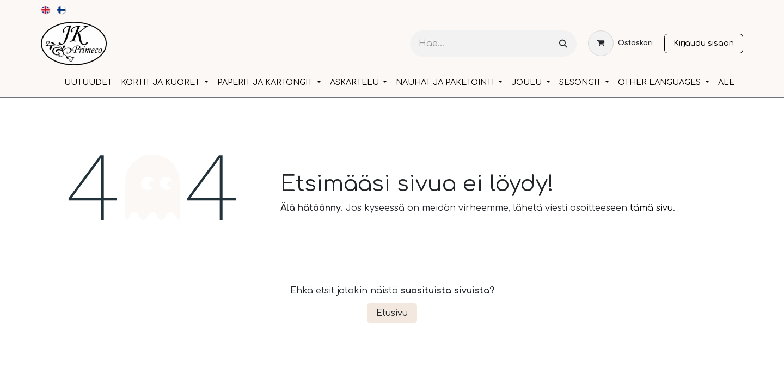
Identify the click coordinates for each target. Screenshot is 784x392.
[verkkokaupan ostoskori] (620, 43)
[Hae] (563, 43)
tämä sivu (651, 208)
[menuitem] (46, 9)
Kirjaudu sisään (703, 43)
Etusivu (392, 313)
